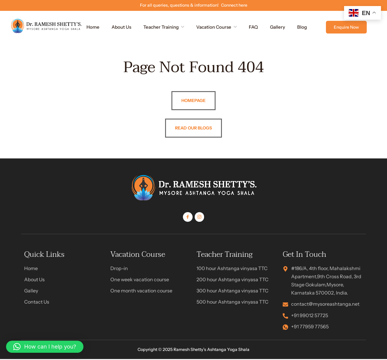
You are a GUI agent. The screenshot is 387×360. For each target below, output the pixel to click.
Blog (302, 27)
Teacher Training (163, 27)
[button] (44, 347)
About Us (121, 27)
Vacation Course (216, 27)
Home (92, 27)
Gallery (277, 27)
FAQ (253, 27)
